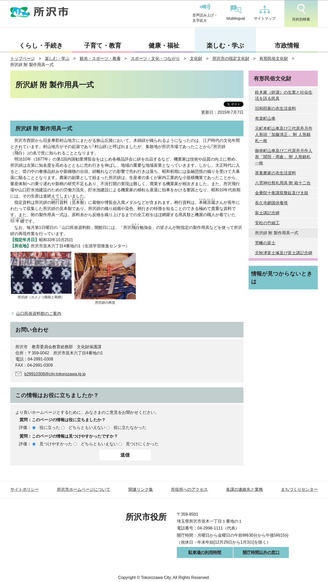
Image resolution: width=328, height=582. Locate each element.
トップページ (22, 58)
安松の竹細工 (267, 223)
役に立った (49, 427)
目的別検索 (301, 12)
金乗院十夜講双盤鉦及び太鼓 (281, 193)
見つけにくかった (142, 444)
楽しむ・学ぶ (225, 45)
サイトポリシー (24, 489)
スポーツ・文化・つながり (155, 58)
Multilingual (236, 12)
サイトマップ (264, 13)
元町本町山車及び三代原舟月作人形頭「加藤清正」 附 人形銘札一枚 (283, 134)
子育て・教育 (102, 45)
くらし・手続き (41, 45)
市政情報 (287, 45)
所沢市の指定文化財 (230, 58)
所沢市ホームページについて (83, 489)
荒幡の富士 (265, 243)
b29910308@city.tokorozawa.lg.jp (55, 374)
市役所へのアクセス (189, 489)
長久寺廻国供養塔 (271, 203)
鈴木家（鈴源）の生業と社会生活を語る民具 (283, 95)
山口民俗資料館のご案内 (38, 313)
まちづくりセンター (299, 489)
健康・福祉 (164, 45)
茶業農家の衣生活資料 (275, 173)
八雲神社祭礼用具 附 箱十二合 (283, 183)
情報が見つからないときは (281, 277)
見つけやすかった (55, 444)
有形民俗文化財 (273, 58)
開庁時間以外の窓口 (261, 552)
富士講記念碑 (267, 213)
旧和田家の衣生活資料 (275, 108)
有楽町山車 (265, 118)
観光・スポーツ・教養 (100, 58)
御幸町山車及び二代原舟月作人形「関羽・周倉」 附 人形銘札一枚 (283, 157)
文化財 (196, 58)
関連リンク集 (140, 489)
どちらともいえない (86, 427)
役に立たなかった (130, 427)
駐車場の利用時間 (204, 552)
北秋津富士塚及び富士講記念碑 (283, 253)
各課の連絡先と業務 (244, 489)
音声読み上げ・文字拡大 (205, 13)
